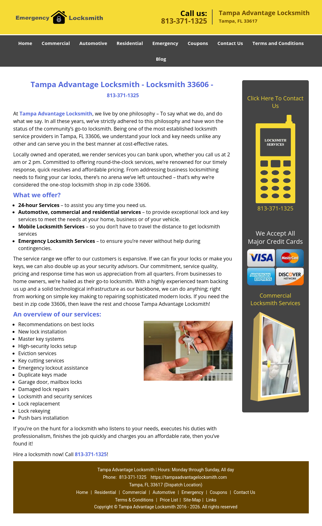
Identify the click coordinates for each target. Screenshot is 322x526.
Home (25, 43)
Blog (161, 59)
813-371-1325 (184, 21)
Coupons (198, 43)
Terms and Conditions (278, 43)
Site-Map (192, 499)
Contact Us (230, 43)
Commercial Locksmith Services (275, 299)
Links (211, 499)
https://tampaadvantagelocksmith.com (189, 477)
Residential (130, 43)
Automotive (93, 43)
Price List (169, 499)
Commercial (56, 43)
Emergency (165, 43)
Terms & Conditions (134, 499)
